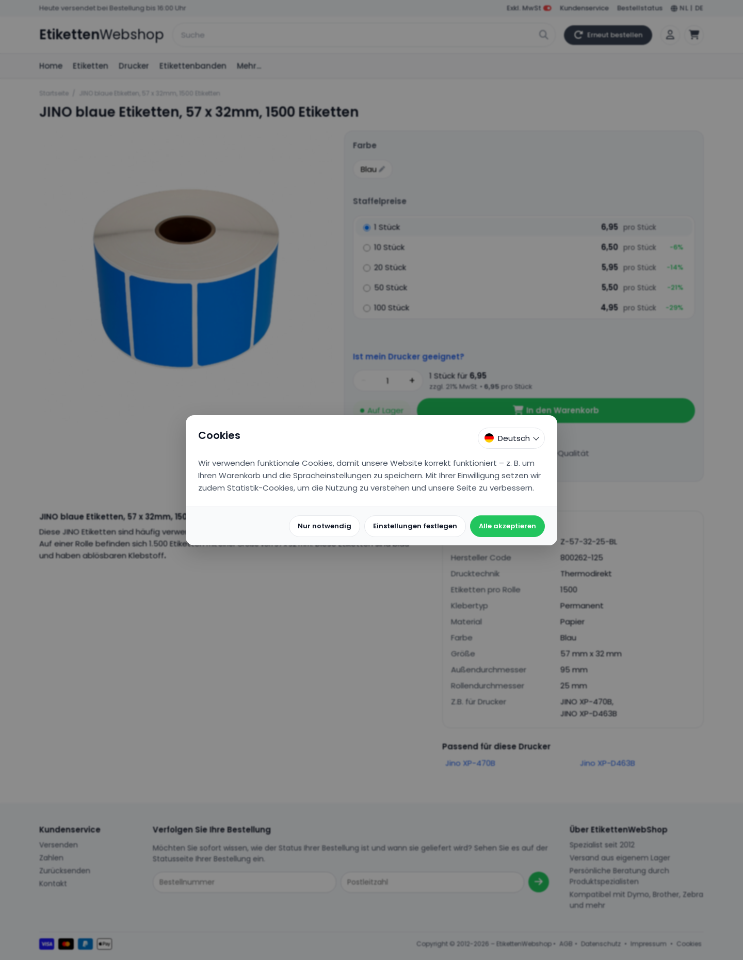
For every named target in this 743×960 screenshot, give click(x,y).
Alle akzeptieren (507, 526)
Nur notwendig (324, 526)
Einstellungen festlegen (415, 526)
